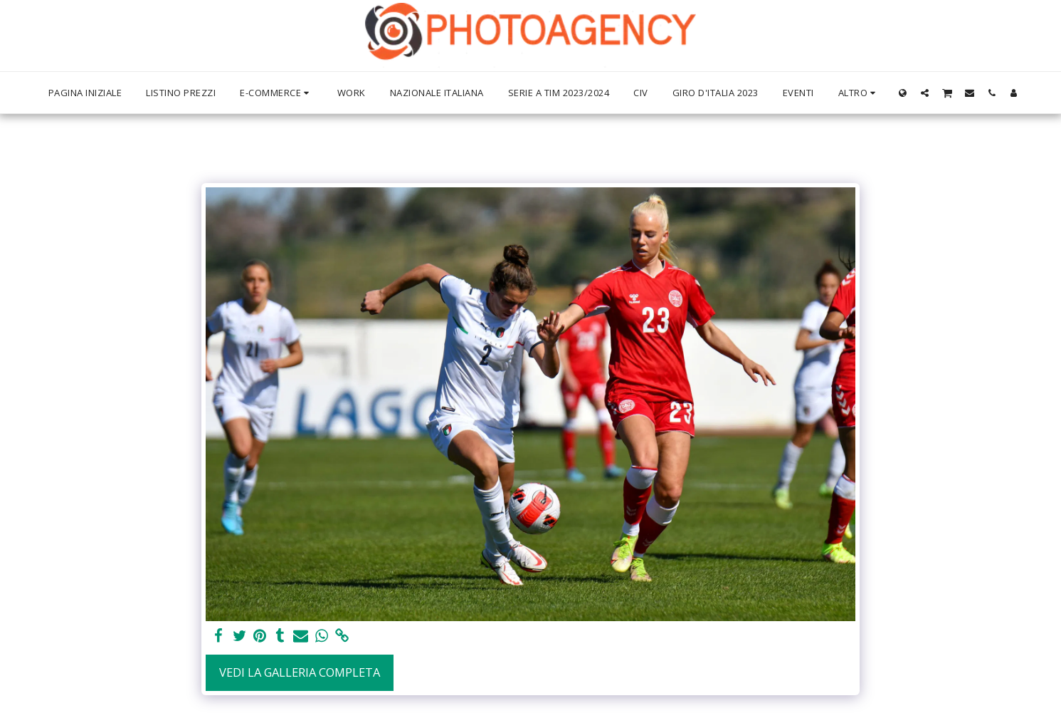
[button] (924, 93)
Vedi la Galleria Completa (299, 672)
